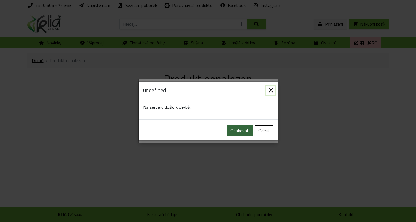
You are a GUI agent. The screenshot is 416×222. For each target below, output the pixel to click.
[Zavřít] (270, 90)
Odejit (264, 130)
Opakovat (239, 130)
